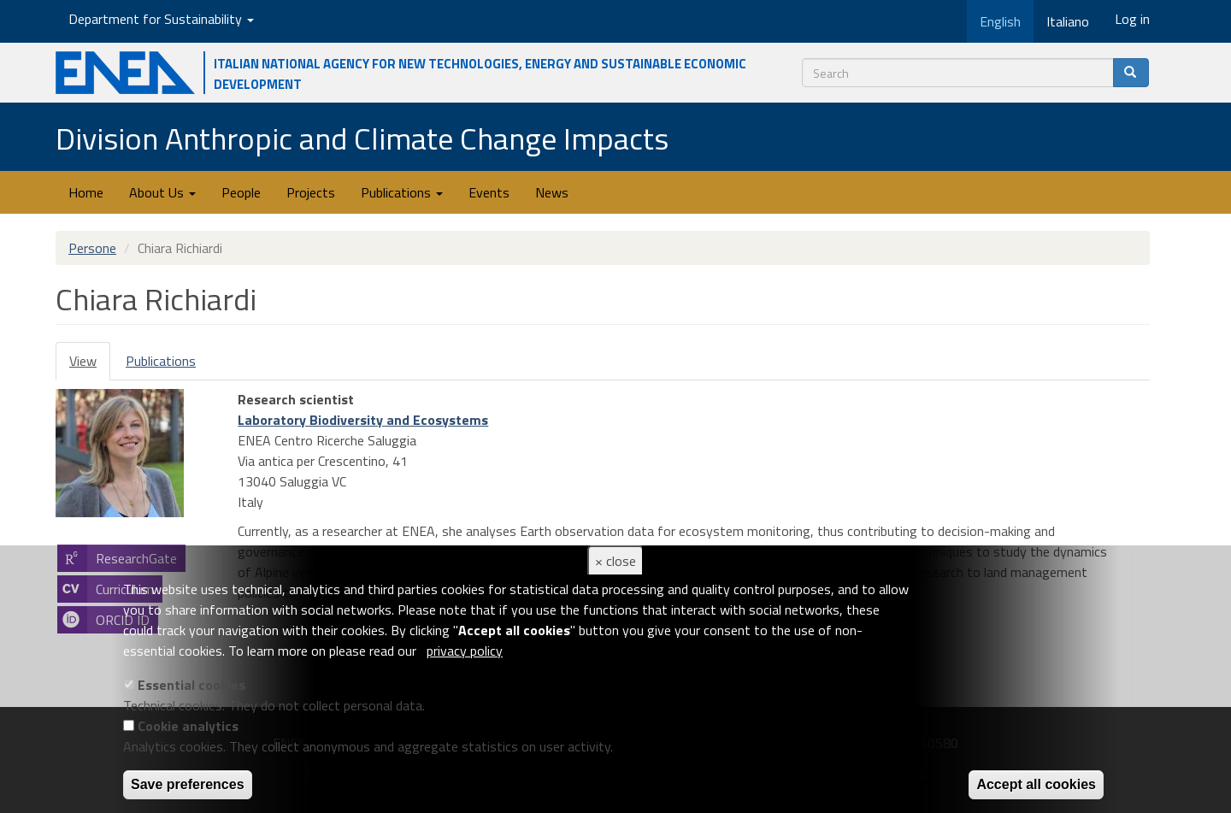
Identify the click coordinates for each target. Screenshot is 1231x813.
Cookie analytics (188, 726)
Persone (92, 248)
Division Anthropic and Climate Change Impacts (362, 138)
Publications (402, 192)
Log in (1132, 19)
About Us (162, 192)
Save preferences (187, 784)
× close (615, 561)
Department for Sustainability (161, 19)
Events (488, 192)
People (241, 192)
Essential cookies (191, 685)
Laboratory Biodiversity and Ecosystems (363, 419)
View (89, 365)
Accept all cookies (1036, 784)
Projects (310, 192)
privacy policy (465, 650)
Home (85, 192)
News (551, 192)
